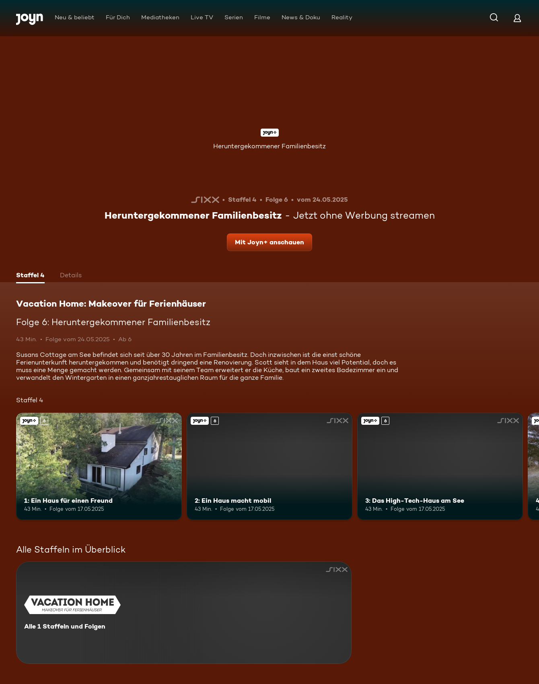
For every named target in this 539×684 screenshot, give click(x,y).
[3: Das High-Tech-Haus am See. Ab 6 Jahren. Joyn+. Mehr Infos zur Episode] (440, 466)
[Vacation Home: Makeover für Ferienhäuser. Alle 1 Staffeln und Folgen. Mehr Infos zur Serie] (184, 612)
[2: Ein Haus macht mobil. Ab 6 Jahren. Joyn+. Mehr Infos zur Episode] (269, 466)
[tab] (30, 276)
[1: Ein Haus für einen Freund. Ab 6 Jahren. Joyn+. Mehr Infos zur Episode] (99, 466)
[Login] (517, 18)
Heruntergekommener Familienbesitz (269, 146)
